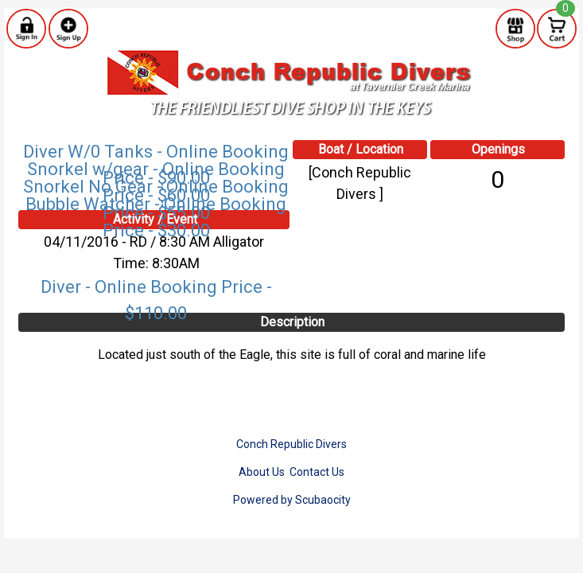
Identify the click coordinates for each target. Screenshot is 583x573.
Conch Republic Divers (291, 444)
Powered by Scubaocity (292, 499)
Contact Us (317, 472)
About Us (262, 472)
